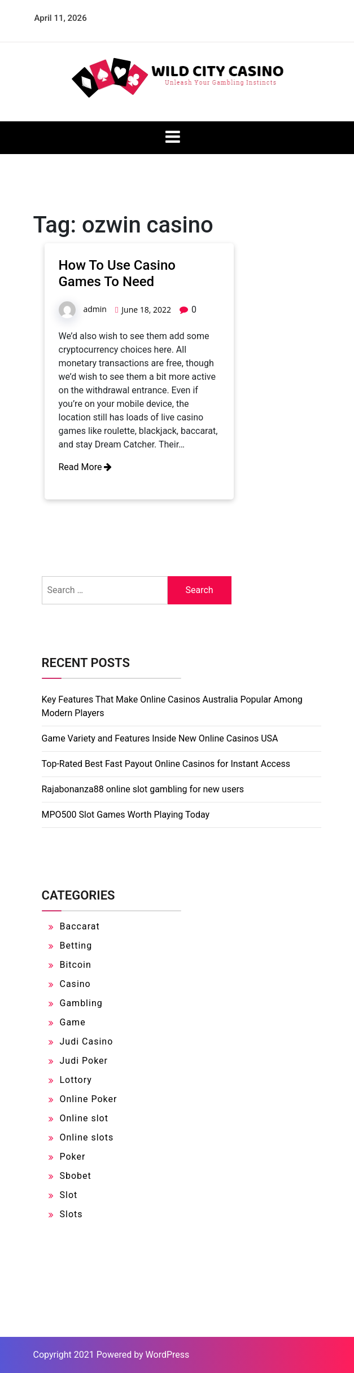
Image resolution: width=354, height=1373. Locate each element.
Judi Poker (84, 1060)
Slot (69, 1195)
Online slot (84, 1118)
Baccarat (80, 926)
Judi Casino (86, 1041)
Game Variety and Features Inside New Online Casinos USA (160, 738)
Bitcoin (75, 964)
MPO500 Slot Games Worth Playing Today (126, 814)
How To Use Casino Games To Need (117, 273)
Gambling (81, 1003)
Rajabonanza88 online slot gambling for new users (143, 789)
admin (94, 309)
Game (73, 1022)
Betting (76, 945)
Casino (75, 984)
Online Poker (88, 1099)
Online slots (87, 1137)
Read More (85, 467)
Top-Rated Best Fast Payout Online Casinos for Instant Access (166, 763)
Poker (73, 1156)
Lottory (76, 1079)
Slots (71, 1214)
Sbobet (75, 1175)
